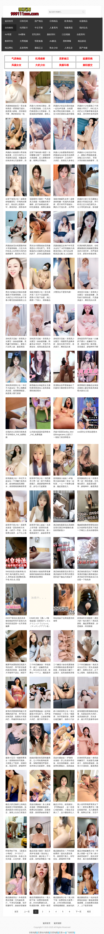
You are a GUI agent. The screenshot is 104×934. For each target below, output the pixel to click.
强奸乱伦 (83, 27)
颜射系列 (51, 34)
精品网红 (9, 48)
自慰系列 (81, 34)
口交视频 (66, 34)
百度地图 (54, 932)
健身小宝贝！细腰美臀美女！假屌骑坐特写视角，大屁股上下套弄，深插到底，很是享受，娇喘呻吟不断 (16, 763)
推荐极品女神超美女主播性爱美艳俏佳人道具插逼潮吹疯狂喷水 (40, 388)
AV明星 (8, 34)
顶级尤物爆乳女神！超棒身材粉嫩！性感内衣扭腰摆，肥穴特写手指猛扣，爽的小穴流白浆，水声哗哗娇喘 (63, 204)
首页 (16, 911)
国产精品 (39, 21)
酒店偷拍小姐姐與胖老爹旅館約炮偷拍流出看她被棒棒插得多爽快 (40, 574)
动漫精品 (83, 21)
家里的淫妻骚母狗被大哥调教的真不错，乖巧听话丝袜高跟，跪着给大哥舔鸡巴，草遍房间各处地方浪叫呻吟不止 (16, 716)
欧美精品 (68, 21)
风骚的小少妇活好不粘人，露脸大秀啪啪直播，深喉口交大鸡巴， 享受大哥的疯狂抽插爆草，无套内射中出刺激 (87, 157)
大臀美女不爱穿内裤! (62, 292)
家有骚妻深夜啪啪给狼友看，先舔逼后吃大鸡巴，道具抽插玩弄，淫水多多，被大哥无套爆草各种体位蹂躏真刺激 (87, 716)
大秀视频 (24, 41)
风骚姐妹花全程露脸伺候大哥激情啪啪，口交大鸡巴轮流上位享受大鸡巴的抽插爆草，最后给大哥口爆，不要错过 (16, 250)
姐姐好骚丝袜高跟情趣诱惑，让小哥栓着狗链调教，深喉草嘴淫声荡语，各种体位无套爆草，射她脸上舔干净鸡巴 (40, 763)
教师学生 (9, 41)
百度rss (62, 932)
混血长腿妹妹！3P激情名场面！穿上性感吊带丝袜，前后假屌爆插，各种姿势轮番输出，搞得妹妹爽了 (63, 763)
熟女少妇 (54, 48)
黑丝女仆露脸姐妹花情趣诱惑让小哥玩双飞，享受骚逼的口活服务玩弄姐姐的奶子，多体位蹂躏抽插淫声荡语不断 (40, 250)
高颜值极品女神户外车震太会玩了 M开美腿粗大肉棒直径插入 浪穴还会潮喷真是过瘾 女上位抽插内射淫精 (63, 250)
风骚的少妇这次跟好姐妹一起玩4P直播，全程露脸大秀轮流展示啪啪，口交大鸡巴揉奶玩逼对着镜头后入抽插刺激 (63, 111)
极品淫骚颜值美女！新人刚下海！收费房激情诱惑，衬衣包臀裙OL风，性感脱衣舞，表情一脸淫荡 (40, 902)
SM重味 (21, 34)
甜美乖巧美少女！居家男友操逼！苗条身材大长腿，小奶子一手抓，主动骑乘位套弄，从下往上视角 (16, 530)
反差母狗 (24, 48)
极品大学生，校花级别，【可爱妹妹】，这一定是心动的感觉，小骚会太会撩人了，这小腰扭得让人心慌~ (63, 809)
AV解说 (53, 41)
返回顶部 (57, 923)
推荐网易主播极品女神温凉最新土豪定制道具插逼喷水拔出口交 (87, 388)
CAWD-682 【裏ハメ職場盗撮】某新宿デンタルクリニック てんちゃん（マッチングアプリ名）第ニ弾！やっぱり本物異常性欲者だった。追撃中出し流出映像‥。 (40, 626)
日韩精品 (54, 21)
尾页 (89, 911)
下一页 (78, 911)
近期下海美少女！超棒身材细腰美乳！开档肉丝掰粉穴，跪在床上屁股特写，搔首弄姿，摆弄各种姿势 (16, 204)
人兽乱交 (68, 48)
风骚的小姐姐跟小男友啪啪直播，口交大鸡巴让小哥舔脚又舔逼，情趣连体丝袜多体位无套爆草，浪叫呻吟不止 (16, 157)
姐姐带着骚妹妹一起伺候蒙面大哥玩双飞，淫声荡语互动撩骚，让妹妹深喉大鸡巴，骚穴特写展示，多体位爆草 (40, 716)
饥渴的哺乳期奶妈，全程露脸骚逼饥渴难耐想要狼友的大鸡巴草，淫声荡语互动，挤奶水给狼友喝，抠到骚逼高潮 (87, 250)
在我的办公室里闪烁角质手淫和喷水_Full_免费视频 (16, 434)
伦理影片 (24, 27)
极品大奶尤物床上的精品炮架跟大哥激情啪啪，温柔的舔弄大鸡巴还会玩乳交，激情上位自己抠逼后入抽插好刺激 (16, 809)
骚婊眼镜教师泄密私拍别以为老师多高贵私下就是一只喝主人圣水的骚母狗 (87, 527)
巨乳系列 (36, 34)
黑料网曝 (67, 41)
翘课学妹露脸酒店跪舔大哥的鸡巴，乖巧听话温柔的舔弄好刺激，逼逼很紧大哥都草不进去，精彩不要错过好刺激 (16, 669)
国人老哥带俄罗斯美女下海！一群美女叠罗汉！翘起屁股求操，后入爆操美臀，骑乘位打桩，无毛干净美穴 (87, 809)
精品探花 (82, 41)
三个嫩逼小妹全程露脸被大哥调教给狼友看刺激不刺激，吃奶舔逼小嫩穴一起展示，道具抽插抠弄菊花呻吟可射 (63, 669)
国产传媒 (83, 48)
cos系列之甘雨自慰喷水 (87, 432)
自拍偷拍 (9, 27)
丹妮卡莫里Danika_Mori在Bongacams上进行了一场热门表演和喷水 (63, 434)
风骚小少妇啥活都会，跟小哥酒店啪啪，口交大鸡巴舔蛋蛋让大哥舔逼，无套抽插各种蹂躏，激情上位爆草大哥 (40, 111)
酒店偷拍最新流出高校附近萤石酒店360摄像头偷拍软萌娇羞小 (63, 527)
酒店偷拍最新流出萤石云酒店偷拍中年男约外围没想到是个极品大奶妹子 (63, 574)
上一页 (27, 911)
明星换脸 (39, 41)
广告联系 (70, 932)
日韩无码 (24, 21)
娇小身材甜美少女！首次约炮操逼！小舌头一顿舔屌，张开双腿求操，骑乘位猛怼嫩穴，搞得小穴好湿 (63, 716)
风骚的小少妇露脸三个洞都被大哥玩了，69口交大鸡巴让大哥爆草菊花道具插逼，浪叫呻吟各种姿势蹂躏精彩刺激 (87, 111)
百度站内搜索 (43, 932)
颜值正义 (39, 48)
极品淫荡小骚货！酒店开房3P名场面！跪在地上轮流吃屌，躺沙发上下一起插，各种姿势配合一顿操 (40, 856)
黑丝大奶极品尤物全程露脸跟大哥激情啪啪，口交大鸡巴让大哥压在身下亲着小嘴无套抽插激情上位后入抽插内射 (16, 297)
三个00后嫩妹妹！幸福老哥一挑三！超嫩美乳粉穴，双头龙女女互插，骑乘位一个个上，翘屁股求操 (40, 669)
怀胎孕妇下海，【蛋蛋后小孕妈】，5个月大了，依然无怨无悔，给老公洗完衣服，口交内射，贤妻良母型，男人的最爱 (16, 856)
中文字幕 (39, 27)
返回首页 (9, 21)
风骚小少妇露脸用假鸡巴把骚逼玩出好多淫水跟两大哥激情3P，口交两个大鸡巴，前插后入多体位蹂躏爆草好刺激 (63, 157)
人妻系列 (54, 27)
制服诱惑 (68, 27)
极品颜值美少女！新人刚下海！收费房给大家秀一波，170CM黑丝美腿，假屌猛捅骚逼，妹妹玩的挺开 (63, 902)
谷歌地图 (33, 932)
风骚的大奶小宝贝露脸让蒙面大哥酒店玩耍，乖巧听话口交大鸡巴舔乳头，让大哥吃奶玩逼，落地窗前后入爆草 (87, 204)
